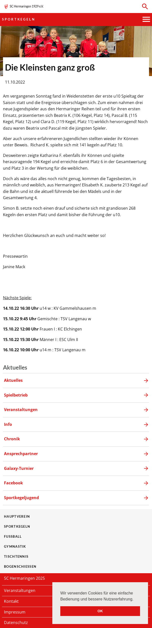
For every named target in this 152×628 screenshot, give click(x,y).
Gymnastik (15, 546)
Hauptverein (17, 516)
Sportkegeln (18, 19)
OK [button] (100, 611)
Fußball (13, 536)
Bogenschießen (20, 566)
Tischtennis (16, 556)
